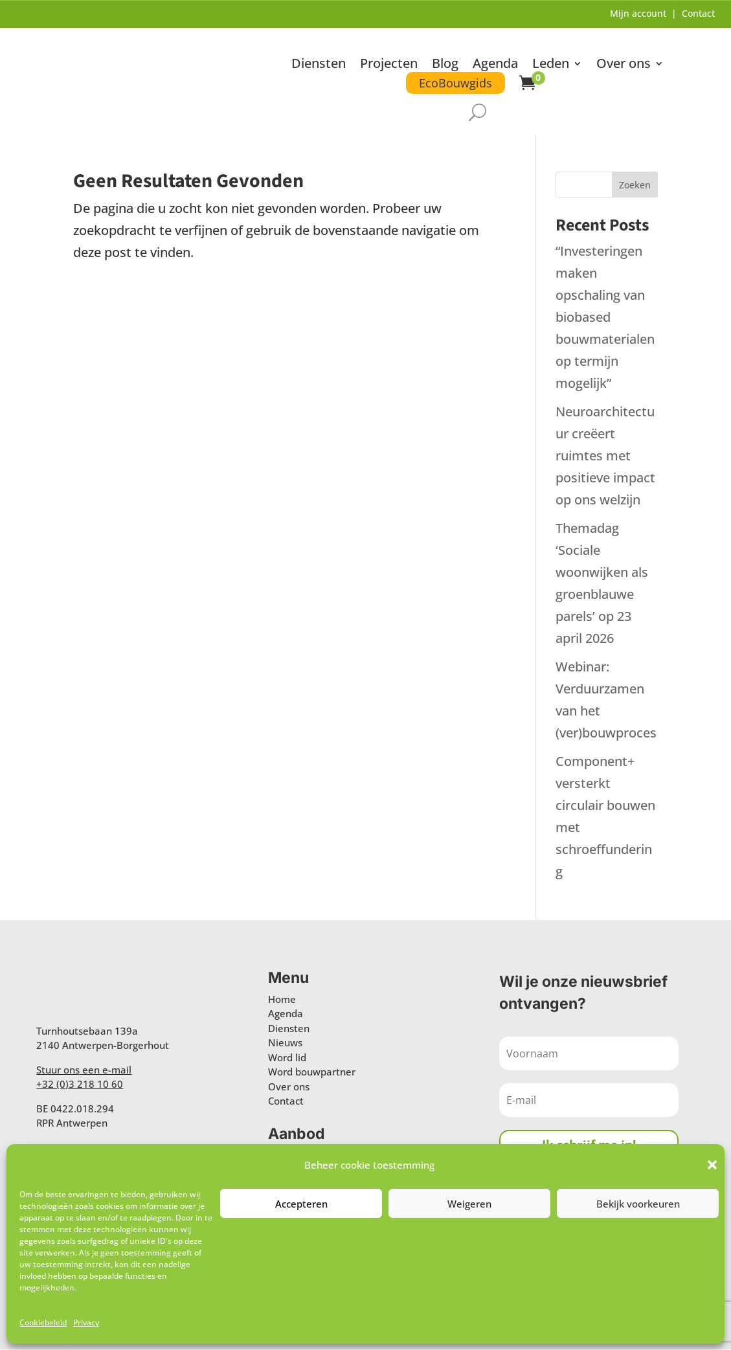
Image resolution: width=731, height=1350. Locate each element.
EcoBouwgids (455, 83)
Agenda (495, 65)
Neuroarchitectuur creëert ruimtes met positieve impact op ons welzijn (605, 456)
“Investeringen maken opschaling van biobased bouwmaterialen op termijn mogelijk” (605, 317)
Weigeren (469, 1203)
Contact (698, 13)
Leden (550, 65)
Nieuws (285, 1043)
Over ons (623, 65)
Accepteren (301, 1203)
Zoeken (635, 185)
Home (282, 999)
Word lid (287, 1058)
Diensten (318, 65)
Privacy (86, 1322)
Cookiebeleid (43, 1322)
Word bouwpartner (311, 1072)
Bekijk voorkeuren (638, 1203)
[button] (712, 1164)
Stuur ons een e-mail (83, 1070)
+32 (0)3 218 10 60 (79, 1084)
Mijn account (638, 13)
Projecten (389, 65)
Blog (445, 65)
